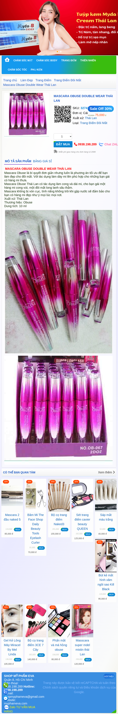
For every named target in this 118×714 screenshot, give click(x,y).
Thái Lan (91, 118)
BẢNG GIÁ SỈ (42, 161)
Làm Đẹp (26, 80)
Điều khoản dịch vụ (97, 687)
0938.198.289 (87, 144)
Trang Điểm (68, 60)
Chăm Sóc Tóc (17, 69)
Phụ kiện (36, 69)
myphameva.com (15, 703)
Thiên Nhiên (88, 60)
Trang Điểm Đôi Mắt (67, 80)
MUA (17, 529)
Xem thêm (106, 472)
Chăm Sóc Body (46, 60)
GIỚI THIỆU (109, 676)
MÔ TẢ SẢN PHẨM (18, 161)
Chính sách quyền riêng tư (61, 687)
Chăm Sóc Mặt (23, 60)
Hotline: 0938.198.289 (19, 688)
